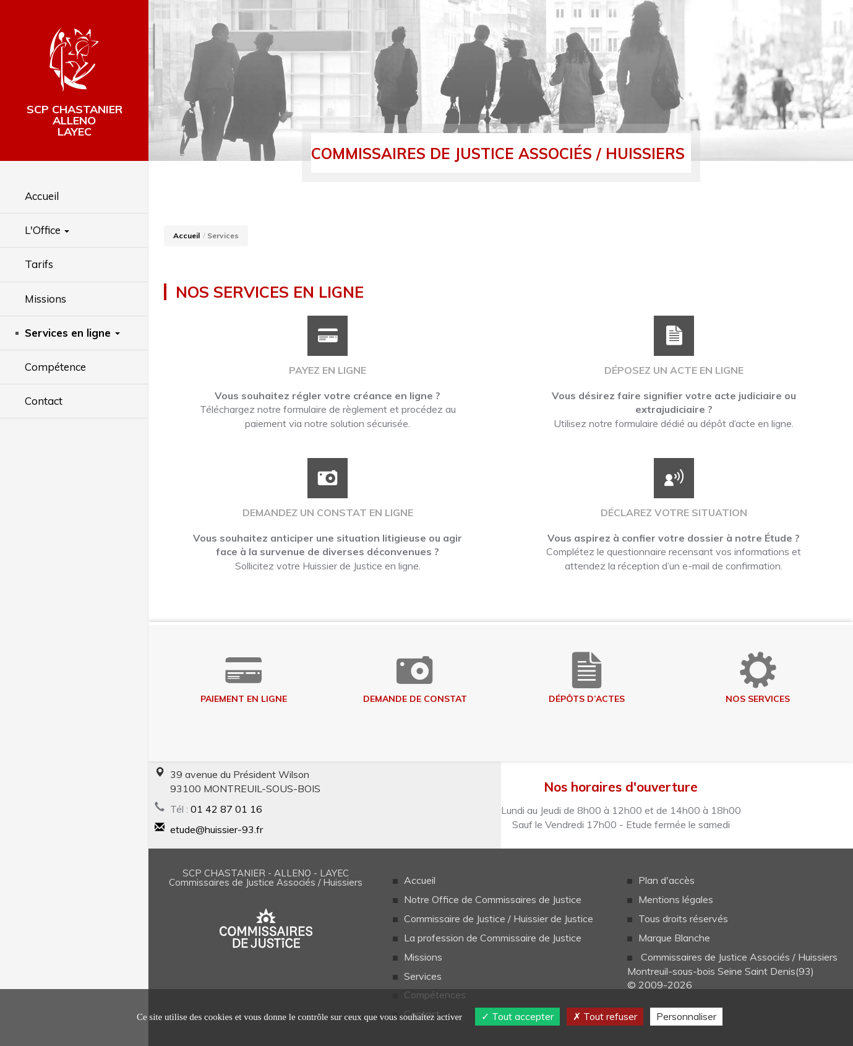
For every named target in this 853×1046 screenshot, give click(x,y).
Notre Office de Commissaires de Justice (492, 899)
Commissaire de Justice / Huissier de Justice (498, 918)
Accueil (186, 235)
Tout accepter (517, 1016)
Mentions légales (675, 899)
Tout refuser (605, 1016)
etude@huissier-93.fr (216, 829)
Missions (423, 957)
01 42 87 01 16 (226, 809)
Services (423, 976)
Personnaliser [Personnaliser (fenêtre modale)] (686, 1016)
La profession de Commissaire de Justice (492, 937)
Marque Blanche (674, 937)
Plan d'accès (666, 880)
